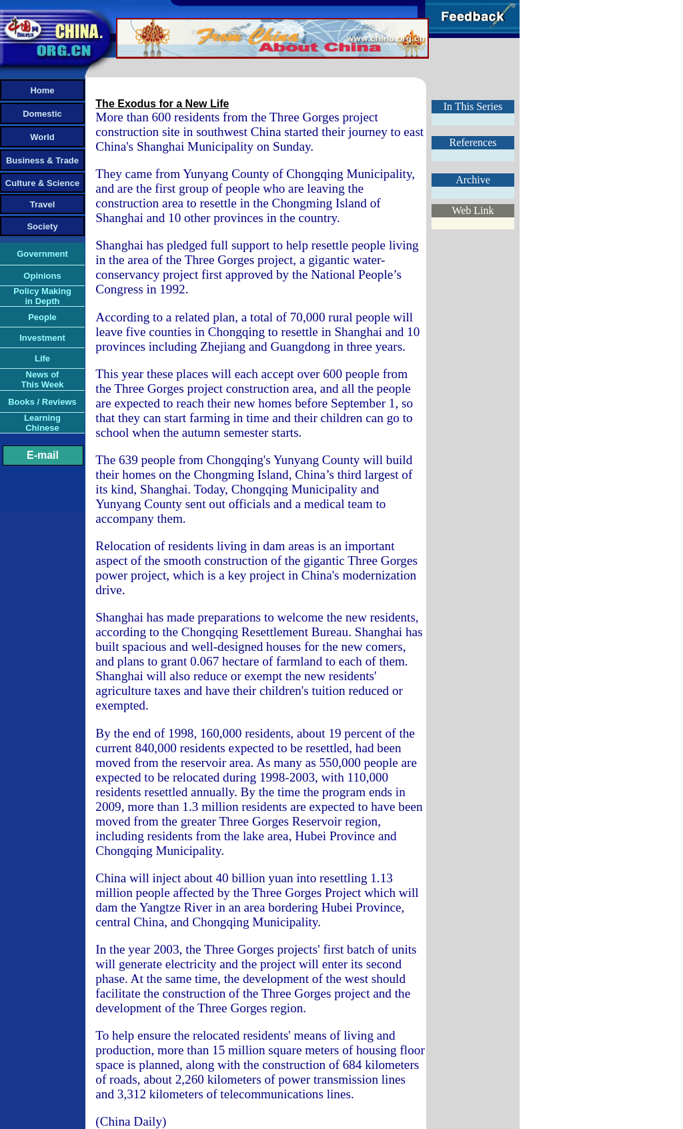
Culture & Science (42, 183)
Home (42, 90)
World (42, 137)
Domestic (42, 114)
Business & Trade (42, 160)
